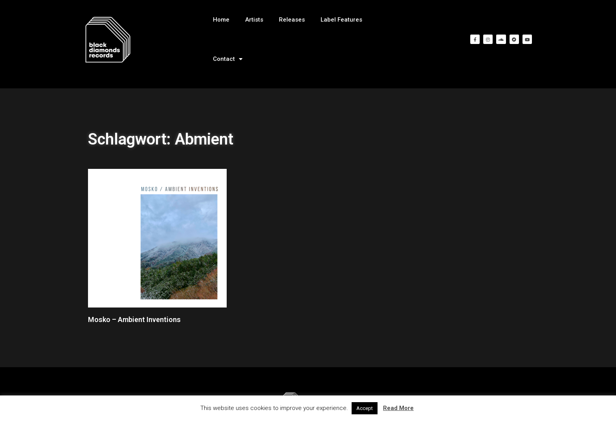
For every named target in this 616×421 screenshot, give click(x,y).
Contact (227, 59)
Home (221, 19)
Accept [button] (364, 408)
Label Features (341, 19)
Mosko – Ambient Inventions (134, 319)
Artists (254, 19)
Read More (398, 408)
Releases (292, 19)
